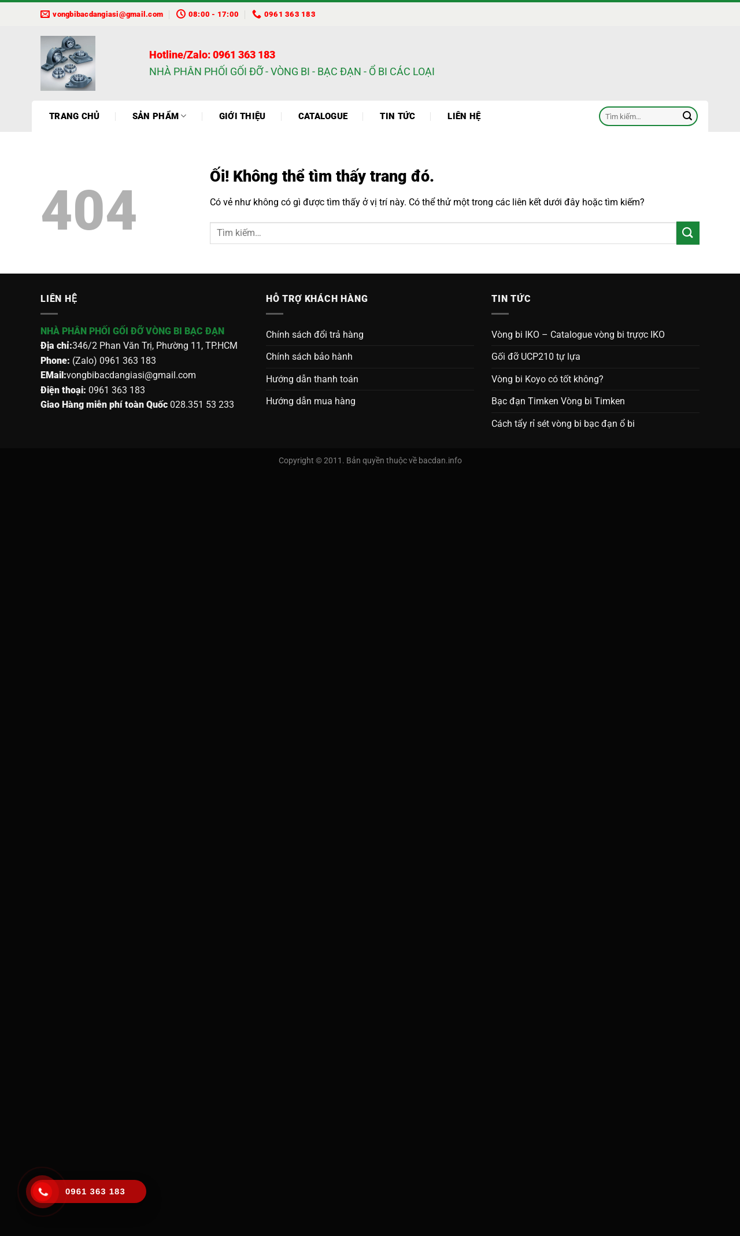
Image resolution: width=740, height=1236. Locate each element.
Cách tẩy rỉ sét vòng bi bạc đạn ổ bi (563, 423)
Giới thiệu (242, 116)
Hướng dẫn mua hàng (311, 401)
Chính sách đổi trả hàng (315, 334)
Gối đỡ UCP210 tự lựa (535, 356)
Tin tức (397, 116)
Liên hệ (463, 116)
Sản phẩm (159, 115)
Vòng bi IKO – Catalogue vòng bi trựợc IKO (578, 334)
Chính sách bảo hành (309, 356)
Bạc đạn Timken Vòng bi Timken (558, 401)
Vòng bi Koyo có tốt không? (547, 379)
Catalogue (323, 116)
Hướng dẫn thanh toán (312, 379)
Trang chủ (74, 116)
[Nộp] (687, 116)
